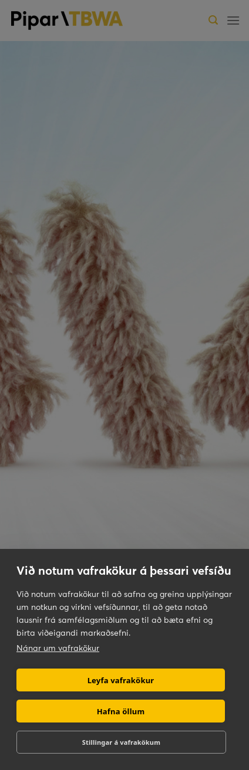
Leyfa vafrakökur (121, 680)
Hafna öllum (121, 711)
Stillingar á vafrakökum (121, 742)
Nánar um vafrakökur (57, 648)
